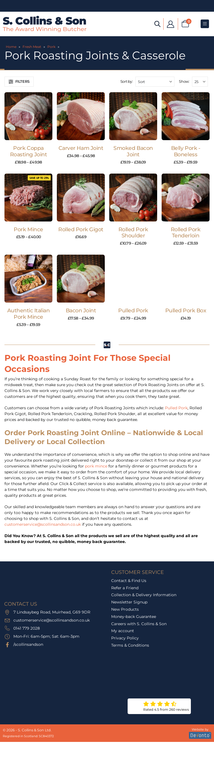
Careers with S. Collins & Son (139, 623)
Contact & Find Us (128, 580)
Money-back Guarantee (133, 616)
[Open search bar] (157, 23)
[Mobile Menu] (205, 24)
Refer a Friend (124, 587)
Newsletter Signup (129, 602)
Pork (51, 47)
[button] (19, 82)
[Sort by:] (154, 82)
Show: (184, 81)
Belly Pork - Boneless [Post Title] (185, 151)
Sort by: (126, 81)
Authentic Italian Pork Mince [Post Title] (28, 313)
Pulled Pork (176, 407)
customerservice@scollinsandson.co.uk (42, 524)
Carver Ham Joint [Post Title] (81, 148)
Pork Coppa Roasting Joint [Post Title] (28, 151)
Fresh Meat (32, 47)
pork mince (96, 466)
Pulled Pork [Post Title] (133, 310)
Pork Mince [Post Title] (28, 229)
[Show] (200, 82)
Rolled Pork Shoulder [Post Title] (133, 232)
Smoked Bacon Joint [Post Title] (133, 151)
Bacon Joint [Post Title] (81, 310)
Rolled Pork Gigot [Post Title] (80, 229)
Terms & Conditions (130, 645)
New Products (125, 609)
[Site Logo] (44, 24)
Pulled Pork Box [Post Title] (185, 310)
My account (122, 630)
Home (11, 47)
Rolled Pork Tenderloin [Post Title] (186, 232)
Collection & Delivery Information (143, 594)
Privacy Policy (125, 638)
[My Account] (170, 24)
